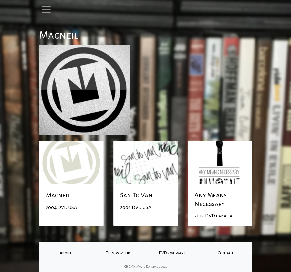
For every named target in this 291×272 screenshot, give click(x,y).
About (65, 253)
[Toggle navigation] (46, 9)
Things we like (119, 253)
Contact (225, 253)
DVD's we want (172, 253)
